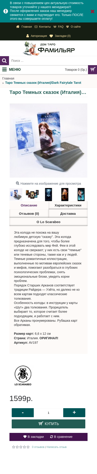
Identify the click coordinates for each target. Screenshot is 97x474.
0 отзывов (38, 447)
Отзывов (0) (29, 213)
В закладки (36, 437)
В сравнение (63, 437)
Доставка (68, 213)
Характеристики (68, 205)
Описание (29, 205)
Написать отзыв (56, 447)
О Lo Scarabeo (49, 222)
